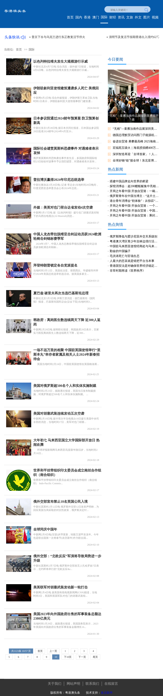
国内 (78, 17)
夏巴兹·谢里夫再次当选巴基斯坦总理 (61, 290)
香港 (87, 17)
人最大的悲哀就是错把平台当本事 (132, 258)
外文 (138, 17)
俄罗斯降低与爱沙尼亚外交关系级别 (133, 234)
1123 (16, 651)
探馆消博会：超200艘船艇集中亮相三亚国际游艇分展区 (134, 183)
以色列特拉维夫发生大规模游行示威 (60, 61)
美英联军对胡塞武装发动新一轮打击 (60, 585)
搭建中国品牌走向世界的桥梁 (129, 178)
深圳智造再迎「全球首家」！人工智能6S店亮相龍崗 (136, 154)
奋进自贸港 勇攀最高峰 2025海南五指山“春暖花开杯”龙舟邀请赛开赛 (136, 141)
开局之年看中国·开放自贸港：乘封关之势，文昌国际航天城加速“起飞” (134, 212)
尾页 (95, 656)
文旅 (129, 17)
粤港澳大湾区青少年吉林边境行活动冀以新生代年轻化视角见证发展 (134, 238)
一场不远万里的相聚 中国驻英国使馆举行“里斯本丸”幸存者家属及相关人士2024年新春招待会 (66, 352)
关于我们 (54, 681)
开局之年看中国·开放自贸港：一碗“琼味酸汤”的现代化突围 (134, 188)
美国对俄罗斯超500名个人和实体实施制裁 (64, 383)
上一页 (53, 651)
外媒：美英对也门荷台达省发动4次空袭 (63, 205)
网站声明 (73, 681)
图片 (146, 17)
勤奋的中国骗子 (120, 248)
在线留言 (111, 681)
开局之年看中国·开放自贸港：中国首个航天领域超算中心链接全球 (134, 207)
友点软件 (107, 690)
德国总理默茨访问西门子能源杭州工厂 (136, 135)
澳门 (95, 17)
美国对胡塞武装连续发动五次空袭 (58, 411)
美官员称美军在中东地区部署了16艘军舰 (58, 37)
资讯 (121, 17)
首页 (70, 17)
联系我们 (92, 681)
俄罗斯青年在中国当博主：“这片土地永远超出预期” (134, 193)
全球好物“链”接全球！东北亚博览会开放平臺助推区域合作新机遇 (136, 160)
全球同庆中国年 (45, 527)
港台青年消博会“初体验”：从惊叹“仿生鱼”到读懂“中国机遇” (134, 198)
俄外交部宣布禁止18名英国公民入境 (60, 499)
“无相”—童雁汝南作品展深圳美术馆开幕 (136, 128)
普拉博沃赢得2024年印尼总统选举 (58, 177)
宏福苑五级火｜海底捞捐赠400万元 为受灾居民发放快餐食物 (136, 147)
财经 (112, 17)
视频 (155, 17)
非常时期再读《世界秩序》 (127, 268)
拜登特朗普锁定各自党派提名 (55, 263)
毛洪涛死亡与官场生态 (124, 253)
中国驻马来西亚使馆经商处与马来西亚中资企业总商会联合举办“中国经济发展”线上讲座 (134, 243)
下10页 (68, 656)
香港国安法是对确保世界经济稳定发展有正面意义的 (134, 263)
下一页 (82, 656)
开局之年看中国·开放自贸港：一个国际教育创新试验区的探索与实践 (134, 203)
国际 (104, 17)
